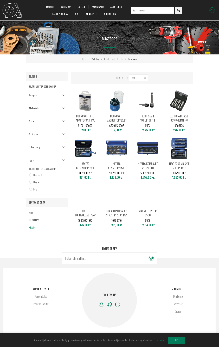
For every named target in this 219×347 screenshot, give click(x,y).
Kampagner (98, 7)
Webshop (66, 7)
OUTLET (81, 7)
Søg (77, 14)
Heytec (36, 182)
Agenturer (116, 7)
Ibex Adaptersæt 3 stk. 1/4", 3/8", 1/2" (116, 213)
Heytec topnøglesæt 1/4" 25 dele (85, 215)
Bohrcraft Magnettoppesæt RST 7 (117, 120)
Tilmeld (151, 258)
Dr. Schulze (34, 220)
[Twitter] (110, 304)
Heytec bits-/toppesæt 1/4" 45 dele (116, 168)
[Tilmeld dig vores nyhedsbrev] (103, 258)
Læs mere (160, 340)
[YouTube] (118, 304)
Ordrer (178, 311)
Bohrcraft (37, 175)
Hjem (84, 59)
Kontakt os (110, 14)
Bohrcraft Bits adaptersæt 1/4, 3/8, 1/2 (85, 120)
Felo (35, 189)
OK (176, 340)
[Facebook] (102, 304)
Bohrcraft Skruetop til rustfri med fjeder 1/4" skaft (148, 122)
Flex (31, 212)
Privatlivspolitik (41, 304)
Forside (50, 7)
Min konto (91, 14)
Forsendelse (41, 296)
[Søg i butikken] (152, 10)
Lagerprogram (60, 14)
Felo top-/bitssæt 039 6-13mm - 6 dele (179, 120)
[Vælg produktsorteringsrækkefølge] (138, 77)
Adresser (178, 304)
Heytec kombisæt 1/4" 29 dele (148, 166)
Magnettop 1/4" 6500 (148, 213)
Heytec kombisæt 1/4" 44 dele (179, 166)
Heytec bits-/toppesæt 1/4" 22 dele (85, 168)
